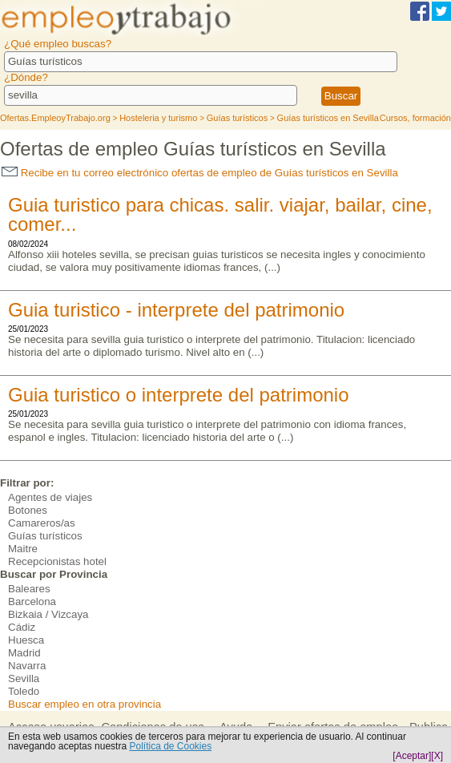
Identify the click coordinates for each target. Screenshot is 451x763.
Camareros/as (41, 523)
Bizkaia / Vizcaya (48, 614)
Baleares (29, 589)
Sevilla (23, 678)
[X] (437, 756)
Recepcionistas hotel (57, 561)
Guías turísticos (45, 536)
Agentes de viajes (50, 497)
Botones (27, 510)
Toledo (23, 691)
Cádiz (21, 627)
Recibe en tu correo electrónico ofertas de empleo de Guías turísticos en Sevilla (200, 173)
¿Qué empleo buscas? (57, 44)
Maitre (23, 549)
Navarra (27, 666)
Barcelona (32, 601)
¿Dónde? (26, 77)
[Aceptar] (412, 756)
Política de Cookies (170, 746)
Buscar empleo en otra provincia (84, 704)
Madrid (24, 653)
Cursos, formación (415, 118)
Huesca (26, 640)
